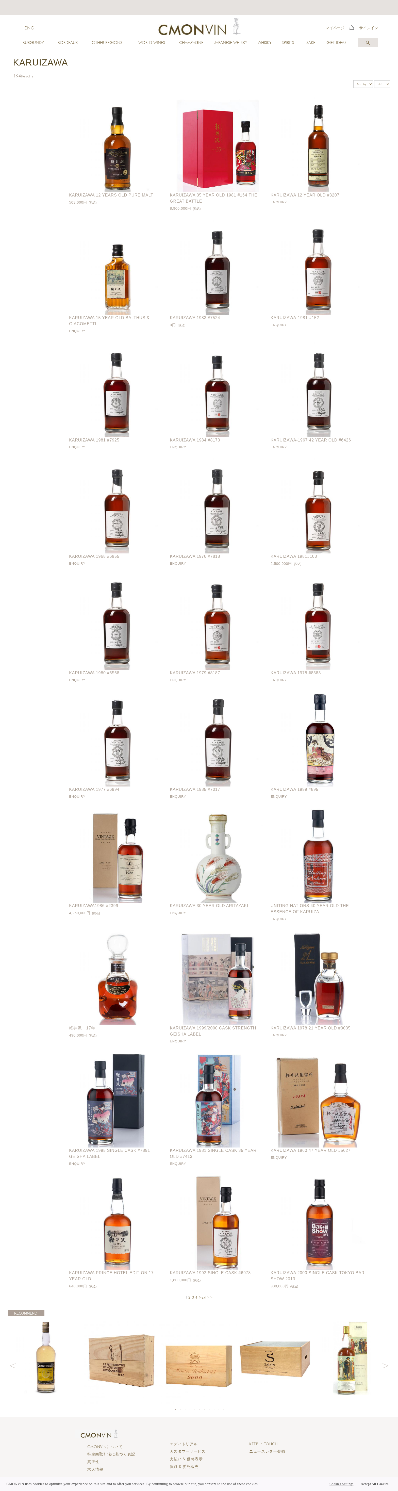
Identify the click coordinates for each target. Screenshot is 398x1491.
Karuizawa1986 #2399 (93, 906)
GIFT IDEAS (336, 42)
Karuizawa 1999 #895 (294, 789)
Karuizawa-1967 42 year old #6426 (311, 440)
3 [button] (185, 1409)
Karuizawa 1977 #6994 (94, 789)
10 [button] (218, 1409)
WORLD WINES (151, 42)
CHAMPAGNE (191, 42)
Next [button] (385, 1365)
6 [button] (199, 1409)
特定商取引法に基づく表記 (111, 1454)
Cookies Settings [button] (341, 1484)
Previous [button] (12, 1365)
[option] (46, 1357)
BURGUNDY (33, 42)
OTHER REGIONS (107, 42)
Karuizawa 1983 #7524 (195, 318)
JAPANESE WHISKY (230, 42)
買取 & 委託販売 (184, 1466)
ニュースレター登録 (267, 1451)
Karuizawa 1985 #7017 (195, 789)
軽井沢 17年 (82, 1028)
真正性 (93, 1462)
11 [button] (223, 1409)
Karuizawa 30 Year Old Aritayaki (209, 906)
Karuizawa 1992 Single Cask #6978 (210, 1273)
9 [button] (214, 1409)
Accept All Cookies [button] (375, 1484)
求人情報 (95, 1469)
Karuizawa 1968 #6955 (94, 556)
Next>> (206, 1297)
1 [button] (175, 1409)
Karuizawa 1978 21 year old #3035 (311, 1028)
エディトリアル (184, 1444)
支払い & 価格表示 (186, 1459)
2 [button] (180, 1409)
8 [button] (209, 1409)
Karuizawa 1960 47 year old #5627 (311, 1150)
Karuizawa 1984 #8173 (195, 440)
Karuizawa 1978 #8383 (296, 673)
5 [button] (194, 1409)
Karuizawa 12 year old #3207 (305, 195)
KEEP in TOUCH (263, 1444)
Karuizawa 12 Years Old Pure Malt (111, 195)
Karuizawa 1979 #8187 (195, 673)
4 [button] (189, 1409)
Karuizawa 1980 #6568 (94, 673)
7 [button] (204, 1409)
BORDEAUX (68, 42)
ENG (29, 27)
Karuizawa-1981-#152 (295, 318)
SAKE (310, 42)
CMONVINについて (105, 1447)
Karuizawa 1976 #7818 (195, 556)
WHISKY (265, 42)
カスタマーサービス (188, 1451)
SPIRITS (288, 42)
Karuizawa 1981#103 (294, 556)
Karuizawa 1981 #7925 (94, 440)
